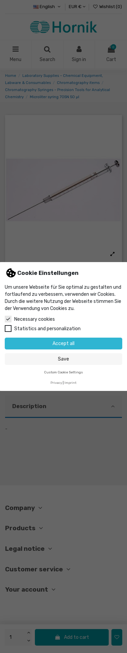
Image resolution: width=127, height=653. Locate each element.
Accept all (63, 343)
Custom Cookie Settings (63, 372)
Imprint (70, 383)
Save (63, 359)
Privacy (56, 383)
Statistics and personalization (43, 328)
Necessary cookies (30, 319)
